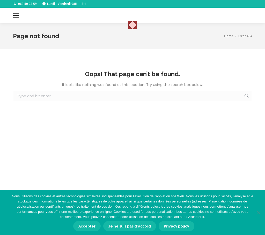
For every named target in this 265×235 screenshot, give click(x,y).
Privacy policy (176, 226)
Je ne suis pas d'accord (129, 226)
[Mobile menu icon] (16, 15)
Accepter (86, 226)
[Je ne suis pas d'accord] (258, 212)
